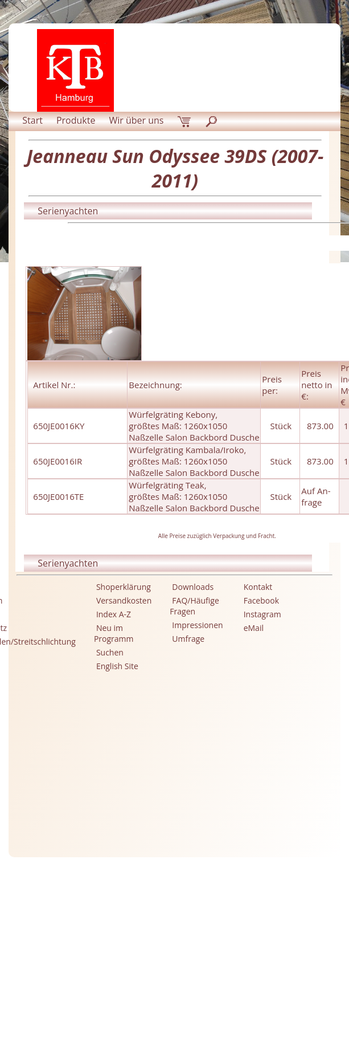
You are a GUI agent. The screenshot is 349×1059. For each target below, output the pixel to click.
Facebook (261, 600)
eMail (254, 627)
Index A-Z (113, 614)
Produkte (75, 120)
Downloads (192, 586)
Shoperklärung (123, 586)
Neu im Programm (114, 633)
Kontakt (258, 586)
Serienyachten (68, 211)
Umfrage (188, 638)
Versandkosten (123, 600)
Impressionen (197, 625)
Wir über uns (136, 120)
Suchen (110, 652)
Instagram (262, 614)
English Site (117, 666)
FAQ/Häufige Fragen (194, 606)
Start (32, 120)
